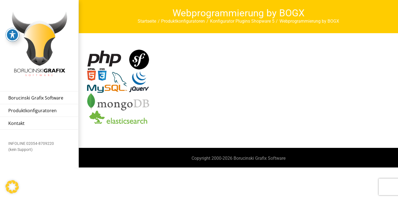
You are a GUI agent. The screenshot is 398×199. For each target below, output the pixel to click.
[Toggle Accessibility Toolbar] (12, 25)
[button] (12, 187)
